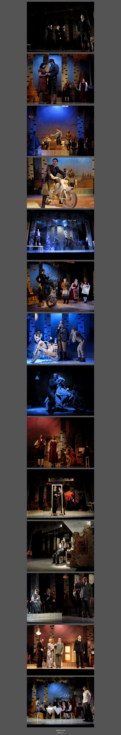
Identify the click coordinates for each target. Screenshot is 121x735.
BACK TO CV (60, 732)
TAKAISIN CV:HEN (60, 730)
